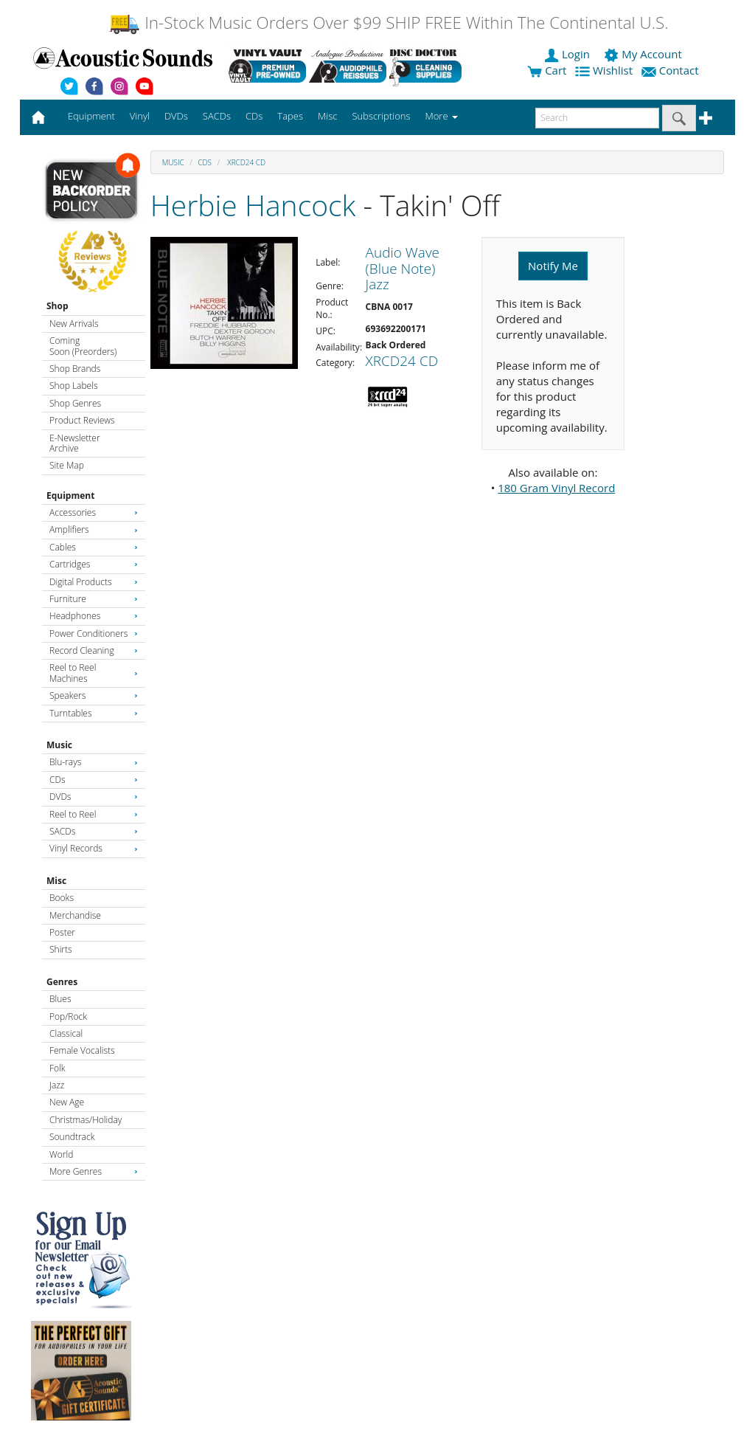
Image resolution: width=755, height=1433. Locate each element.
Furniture (93, 599)
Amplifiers (93, 529)
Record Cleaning (93, 650)
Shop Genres (75, 403)
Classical (66, 1033)
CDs (93, 779)
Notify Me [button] (553, 265)
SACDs (93, 831)
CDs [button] (254, 115)
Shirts (60, 949)
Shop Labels (73, 385)
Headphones (93, 616)
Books (61, 897)
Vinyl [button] (140, 115)
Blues (60, 998)
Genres (61, 982)
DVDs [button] (176, 115)
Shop (57, 306)
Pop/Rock (68, 1016)
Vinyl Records (93, 848)
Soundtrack (71, 1136)
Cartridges (93, 564)
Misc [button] (327, 115)
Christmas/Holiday (85, 1119)
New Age (66, 1102)
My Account (644, 53)
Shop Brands (74, 368)
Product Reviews (82, 420)
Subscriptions (381, 115)
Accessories (93, 512)
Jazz (56, 1085)
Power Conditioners (93, 633)
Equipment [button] (91, 115)
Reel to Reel (93, 814)
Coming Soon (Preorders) (82, 345)
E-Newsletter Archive (74, 443)
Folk (57, 1068)
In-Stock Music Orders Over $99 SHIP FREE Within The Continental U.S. (388, 22)
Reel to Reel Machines (93, 672)
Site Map (66, 465)
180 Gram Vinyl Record (556, 487)
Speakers (93, 695)
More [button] (441, 115)
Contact (671, 70)
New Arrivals (73, 323)
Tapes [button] (290, 115)
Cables (93, 547)
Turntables (93, 713)
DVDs (93, 796)
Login (568, 53)
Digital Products (93, 582)
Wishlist (605, 70)
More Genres (93, 1171)
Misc (56, 880)
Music (59, 745)
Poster (62, 932)
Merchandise (75, 915)
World (61, 1154)
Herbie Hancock (253, 204)
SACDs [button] (217, 115)
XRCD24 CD (245, 162)
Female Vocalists (82, 1050)
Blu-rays (93, 762)
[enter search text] (597, 118)
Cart (546, 70)
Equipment (70, 495)
